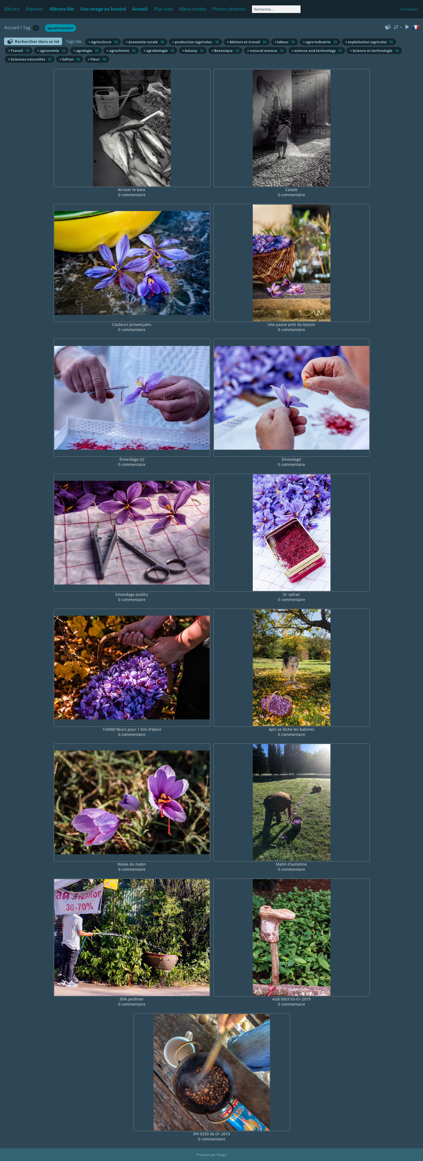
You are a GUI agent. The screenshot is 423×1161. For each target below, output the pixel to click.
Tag (26, 27)
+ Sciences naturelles (29, 59)
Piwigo (221, 1154)
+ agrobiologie (159, 50)
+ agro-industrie (320, 41)
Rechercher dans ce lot (37, 41)
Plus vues (163, 9)
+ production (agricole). (195, 41)
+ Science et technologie (374, 50)
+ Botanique (225, 50)
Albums (12, 9)
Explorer (34, 9)
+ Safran (69, 59)
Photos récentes (229, 9)
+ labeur (284, 41)
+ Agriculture (103, 41)
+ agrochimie (121, 50)
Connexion (409, 9)
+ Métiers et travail (246, 41)
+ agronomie (51, 50)
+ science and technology (317, 50)
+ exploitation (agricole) (369, 41)
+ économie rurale (145, 41)
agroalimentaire (60, 28)
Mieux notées (192, 9)
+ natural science (265, 50)
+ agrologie (85, 50)
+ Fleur (97, 59)
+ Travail (18, 50)
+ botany (192, 50)
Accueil (11, 27)
